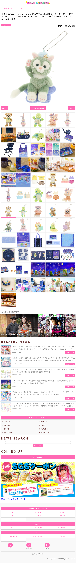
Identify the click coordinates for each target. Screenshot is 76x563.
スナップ (13, 515)
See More (37, 457)
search (38, 446)
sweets (43, 421)
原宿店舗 (62, 515)
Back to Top (38, 553)
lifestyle (7, 433)
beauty (43, 425)
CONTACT (62, 528)
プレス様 (62, 536)
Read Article (38, 108)
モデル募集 (13, 536)
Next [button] (73, 325)
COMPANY (38, 528)
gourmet (7, 425)
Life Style (6, 25)
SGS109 (13, 528)
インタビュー (38, 512)
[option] (19, 325)
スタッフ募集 (38, 536)
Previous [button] (3, 325)
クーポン (38, 515)
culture (43, 429)
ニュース (13, 512)
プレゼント (13, 519)
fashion (6, 421)
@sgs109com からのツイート (13, 498)
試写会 (62, 512)
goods (5, 429)
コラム (13, 539)
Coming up (44, 433)
